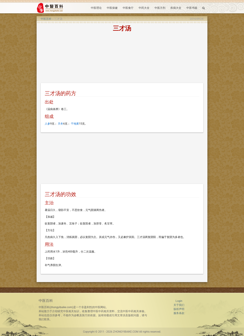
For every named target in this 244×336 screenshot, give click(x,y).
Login (179, 301)
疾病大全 (175, 7)
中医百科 (46, 18)
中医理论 (96, 7)
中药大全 (144, 7)
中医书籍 (191, 7)
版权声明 (179, 309)
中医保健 (112, 7)
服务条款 (179, 313)
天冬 (60, 123)
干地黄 (75, 123)
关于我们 (179, 305)
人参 (47, 123)
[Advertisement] (122, 58)
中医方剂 (160, 7)
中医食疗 (128, 7)
